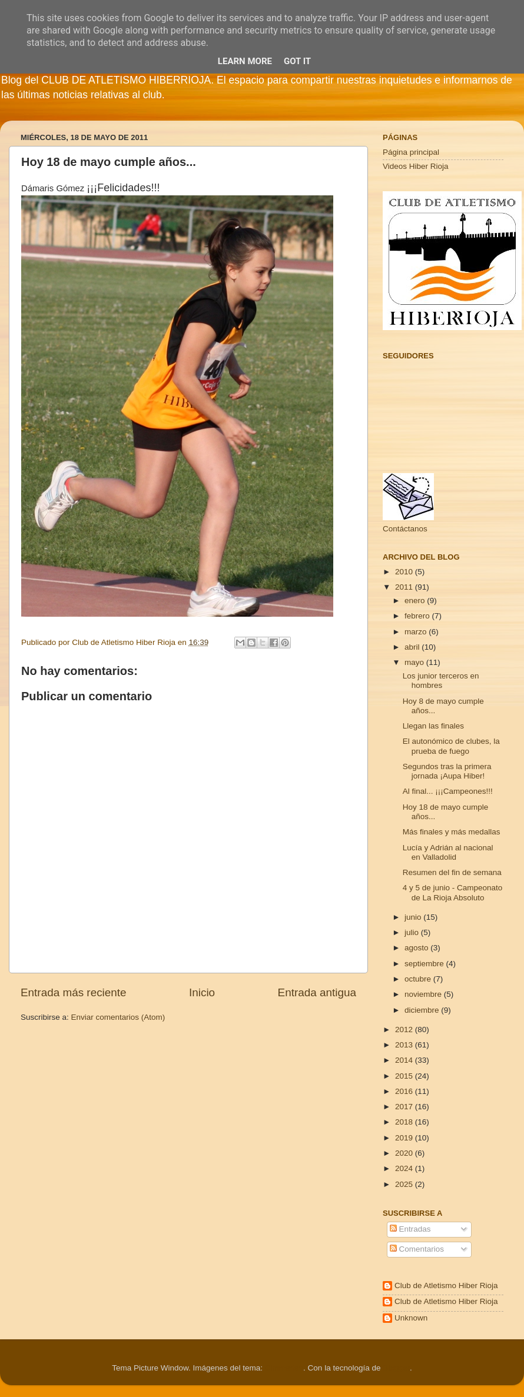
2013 (405, 1044)
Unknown (410, 1317)
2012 (405, 1029)
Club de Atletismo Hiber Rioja (446, 1285)
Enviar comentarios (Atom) (118, 1017)
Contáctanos (405, 528)
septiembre (425, 963)
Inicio (202, 992)
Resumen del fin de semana (452, 872)
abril (413, 647)
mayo (415, 662)
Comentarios (417, 1249)
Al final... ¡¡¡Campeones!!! (448, 791)
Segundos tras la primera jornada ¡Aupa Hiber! (447, 771)
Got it (297, 61)
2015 (405, 1076)
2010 (405, 571)
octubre (418, 978)
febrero (418, 615)
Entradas (410, 1229)
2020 (405, 1153)
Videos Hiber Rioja (416, 166)
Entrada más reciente (74, 992)
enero (415, 600)
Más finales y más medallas (451, 831)
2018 (405, 1121)
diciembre (422, 1010)
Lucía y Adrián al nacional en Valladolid (448, 852)
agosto (417, 947)
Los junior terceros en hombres (441, 680)
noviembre (424, 994)
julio (412, 932)
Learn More (245, 61)
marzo (416, 631)
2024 (405, 1168)
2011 (405, 587)
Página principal (411, 152)
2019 (405, 1137)
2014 (405, 1060)
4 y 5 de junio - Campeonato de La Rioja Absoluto (453, 892)
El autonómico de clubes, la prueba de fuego (451, 746)
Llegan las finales (433, 725)
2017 (405, 1106)
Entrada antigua (317, 992)
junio (413, 917)
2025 (405, 1184)
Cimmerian (284, 1367)
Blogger (396, 1367)
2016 (405, 1091)
